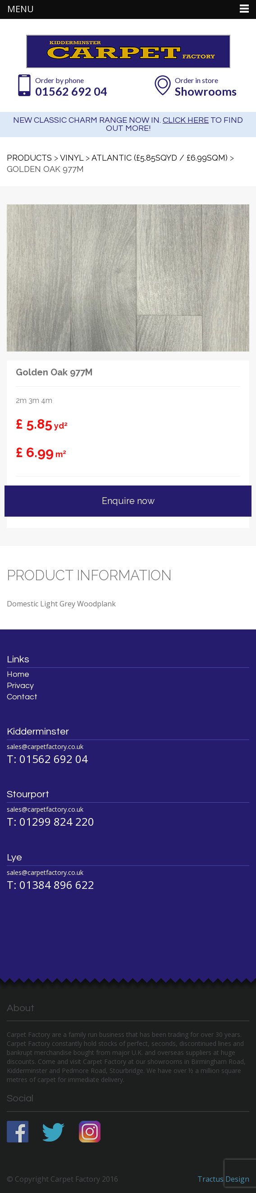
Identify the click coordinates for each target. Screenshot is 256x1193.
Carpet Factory (128, 51)
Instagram (90, 1131)
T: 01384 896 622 (50, 884)
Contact (22, 697)
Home (18, 674)
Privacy (20, 685)
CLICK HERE (186, 120)
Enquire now (128, 500)
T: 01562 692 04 (47, 758)
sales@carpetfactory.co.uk (45, 746)
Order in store (206, 87)
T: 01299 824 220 (50, 821)
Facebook (17, 1131)
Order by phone (72, 87)
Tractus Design (223, 1179)
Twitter (53, 1131)
